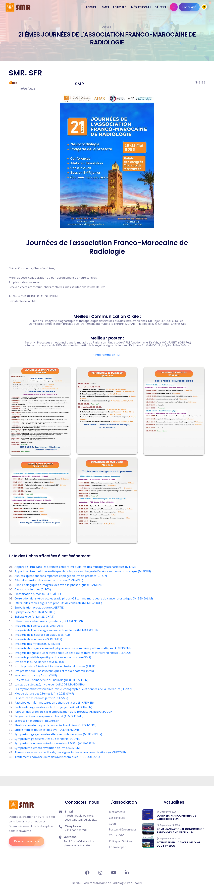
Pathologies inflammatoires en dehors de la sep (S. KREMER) (54, 702)
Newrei (137, 883)
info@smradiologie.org (79, 815)
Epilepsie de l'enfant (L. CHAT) (34, 616)
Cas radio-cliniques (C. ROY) (33, 589)
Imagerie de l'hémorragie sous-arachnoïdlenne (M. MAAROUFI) (56, 630)
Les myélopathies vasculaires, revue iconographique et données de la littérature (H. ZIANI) (74, 689)
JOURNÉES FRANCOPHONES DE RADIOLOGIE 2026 (176, 817)
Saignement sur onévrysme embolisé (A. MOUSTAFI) (49, 716)
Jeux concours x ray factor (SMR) (36, 675)
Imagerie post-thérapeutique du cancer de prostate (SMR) (53, 657)
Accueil (106, 26)
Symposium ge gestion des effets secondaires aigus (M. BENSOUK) (58, 734)
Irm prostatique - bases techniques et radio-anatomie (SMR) (54, 671)
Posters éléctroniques (122, 829)
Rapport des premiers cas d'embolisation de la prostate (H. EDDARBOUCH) (64, 711)
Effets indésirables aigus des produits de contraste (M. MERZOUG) (58, 603)
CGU (112, 835)
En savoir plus (118, 847)
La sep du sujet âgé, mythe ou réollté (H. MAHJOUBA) (50, 684)
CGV (121, 835)
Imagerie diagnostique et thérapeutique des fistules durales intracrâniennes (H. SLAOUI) (73, 653)
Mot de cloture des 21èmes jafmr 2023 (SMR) (44, 693)
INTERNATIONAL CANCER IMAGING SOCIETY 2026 (178, 844)
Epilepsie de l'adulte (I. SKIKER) (35, 612)
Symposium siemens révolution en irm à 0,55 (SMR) (48, 748)
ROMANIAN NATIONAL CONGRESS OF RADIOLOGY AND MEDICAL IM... (180, 830)
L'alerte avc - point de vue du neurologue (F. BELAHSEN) (51, 680)
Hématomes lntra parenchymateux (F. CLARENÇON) (49, 621)
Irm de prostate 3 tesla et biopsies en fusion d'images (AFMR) (55, 666)
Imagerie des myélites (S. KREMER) (37, 644)
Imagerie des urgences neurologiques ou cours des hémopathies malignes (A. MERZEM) (73, 648)
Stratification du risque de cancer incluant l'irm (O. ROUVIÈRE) (55, 725)
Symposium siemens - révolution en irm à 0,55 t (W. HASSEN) (55, 743)
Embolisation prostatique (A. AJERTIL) (39, 607)
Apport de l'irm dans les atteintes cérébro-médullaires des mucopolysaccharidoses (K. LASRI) (76, 567)
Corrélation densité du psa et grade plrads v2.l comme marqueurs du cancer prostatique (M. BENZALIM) (84, 598)
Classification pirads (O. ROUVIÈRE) (38, 594)
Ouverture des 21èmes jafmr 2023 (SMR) (41, 698)
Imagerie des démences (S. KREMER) (38, 639)
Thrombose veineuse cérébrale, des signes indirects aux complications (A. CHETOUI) (70, 752)
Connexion (191, 7)
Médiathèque (117, 812)
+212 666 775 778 (76, 830)
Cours (113, 823)
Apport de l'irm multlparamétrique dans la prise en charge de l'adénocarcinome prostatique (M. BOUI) (83, 571)
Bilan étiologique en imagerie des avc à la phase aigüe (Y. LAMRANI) (59, 585)
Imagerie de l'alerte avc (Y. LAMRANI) (39, 625)
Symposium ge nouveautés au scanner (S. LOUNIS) (48, 739)
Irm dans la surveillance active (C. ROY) (40, 662)
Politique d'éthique (120, 841)
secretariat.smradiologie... (81, 819)
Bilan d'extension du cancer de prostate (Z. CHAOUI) (49, 580)
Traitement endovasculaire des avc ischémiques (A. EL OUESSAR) (57, 757)
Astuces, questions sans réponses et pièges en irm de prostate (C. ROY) (61, 576)
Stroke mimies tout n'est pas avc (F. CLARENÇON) (47, 730)
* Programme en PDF (107, 355)
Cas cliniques (117, 818)
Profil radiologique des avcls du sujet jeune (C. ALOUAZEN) (53, 707)
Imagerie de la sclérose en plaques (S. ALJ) (42, 635)
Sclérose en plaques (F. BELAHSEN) (37, 721)
